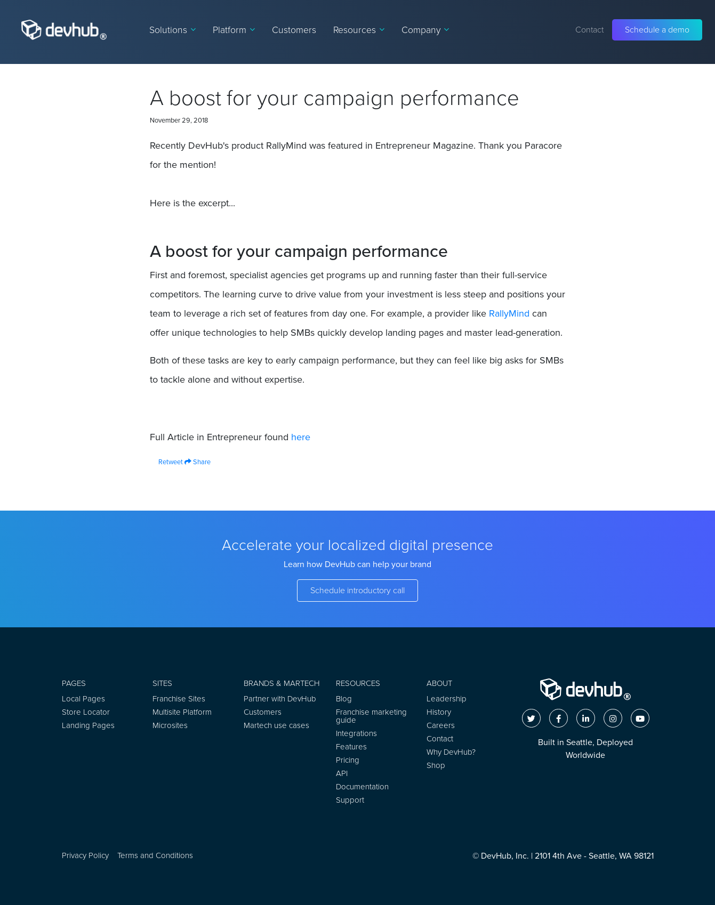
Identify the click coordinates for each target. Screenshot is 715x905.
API (342, 773)
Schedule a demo (657, 29)
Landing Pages (88, 725)
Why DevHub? (451, 752)
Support (350, 800)
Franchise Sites (178, 699)
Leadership (447, 699)
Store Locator (86, 712)
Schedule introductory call (357, 590)
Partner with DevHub (280, 699)
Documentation (362, 787)
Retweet (166, 462)
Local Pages (83, 699)
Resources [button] (358, 30)
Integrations (356, 733)
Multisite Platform (182, 712)
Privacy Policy (85, 855)
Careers (441, 725)
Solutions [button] (172, 30)
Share (197, 462)
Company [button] (425, 30)
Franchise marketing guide (371, 716)
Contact (589, 29)
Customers (294, 30)
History (439, 712)
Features (351, 747)
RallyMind (509, 313)
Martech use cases (276, 725)
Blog (344, 699)
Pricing (347, 760)
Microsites (170, 725)
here (300, 437)
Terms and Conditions (155, 855)
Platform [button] (234, 30)
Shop (436, 765)
